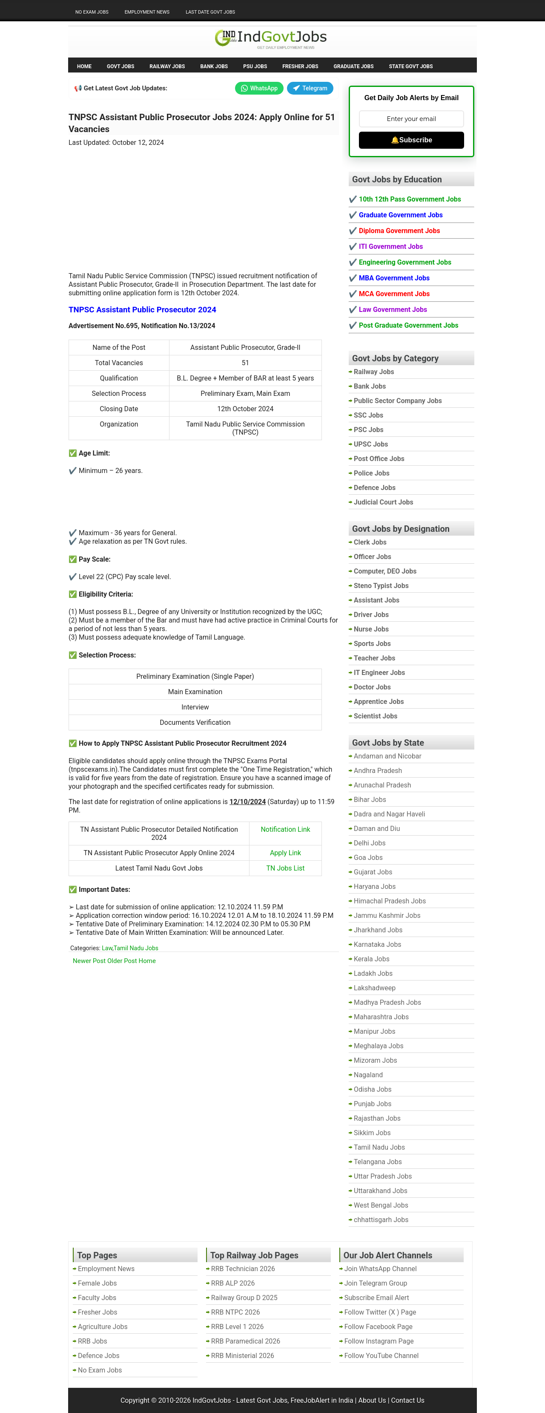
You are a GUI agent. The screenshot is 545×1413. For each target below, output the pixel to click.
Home (84, 66)
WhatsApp (259, 88)
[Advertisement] (204, 204)
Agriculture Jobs (103, 1327)
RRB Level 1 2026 (237, 1327)
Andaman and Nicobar (388, 756)
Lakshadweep (375, 988)
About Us (372, 1400)
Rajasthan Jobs (377, 1118)
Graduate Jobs (354, 66)
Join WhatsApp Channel (380, 1269)
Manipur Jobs (375, 1031)
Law (107, 948)
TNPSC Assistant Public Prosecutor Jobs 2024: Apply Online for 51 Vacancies (202, 123)
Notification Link (285, 829)
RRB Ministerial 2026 (242, 1356)
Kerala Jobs (372, 959)
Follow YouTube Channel (381, 1356)
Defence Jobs (99, 1356)
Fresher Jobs (300, 66)
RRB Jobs (92, 1341)
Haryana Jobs (375, 886)
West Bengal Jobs (381, 1205)
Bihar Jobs (370, 800)
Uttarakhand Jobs (380, 1191)
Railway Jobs (167, 66)
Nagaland (368, 1075)
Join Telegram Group (375, 1283)
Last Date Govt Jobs (210, 12)
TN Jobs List (285, 868)
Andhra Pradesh (378, 771)
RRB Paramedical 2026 (246, 1341)
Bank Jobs (214, 66)
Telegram (310, 88)
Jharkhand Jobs (378, 930)
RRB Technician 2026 (243, 1269)
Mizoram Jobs (375, 1060)
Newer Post (89, 961)
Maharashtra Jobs (381, 1017)
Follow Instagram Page (379, 1341)
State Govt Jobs (411, 66)
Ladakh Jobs (373, 973)
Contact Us (408, 1400)
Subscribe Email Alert (376, 1298)
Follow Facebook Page (378, 1327)
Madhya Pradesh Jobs (387, 1002)
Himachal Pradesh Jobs (390, 901)
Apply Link (285, 853)
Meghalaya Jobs (379, 1046)
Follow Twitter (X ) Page (380, 1312)
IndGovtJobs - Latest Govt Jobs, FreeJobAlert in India (272, 1400)
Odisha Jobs (373, 1089)
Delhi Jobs (370, 843)
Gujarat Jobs (373, 872)
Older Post (122, 961)
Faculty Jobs (97, 1298)
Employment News (147, 12)
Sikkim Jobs (372, 1133)
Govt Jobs (120, 66)
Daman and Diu (377, 829)
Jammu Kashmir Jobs (387, 915)
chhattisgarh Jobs (381, 1220)
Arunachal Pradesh (382, 785)
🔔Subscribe (411, 140)
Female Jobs (97, 1283)
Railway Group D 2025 (244, 1298)
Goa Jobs (368, 858)
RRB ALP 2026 (233, 1283)
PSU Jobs (255, 66)
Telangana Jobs (378, 1162)
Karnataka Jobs (378, 944)
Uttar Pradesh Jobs (383, 1176)
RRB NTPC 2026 (235, 1312)
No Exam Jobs (92, 12)
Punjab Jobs (372, 1104)
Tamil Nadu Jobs (136, 948)
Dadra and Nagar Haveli (389, 814)
